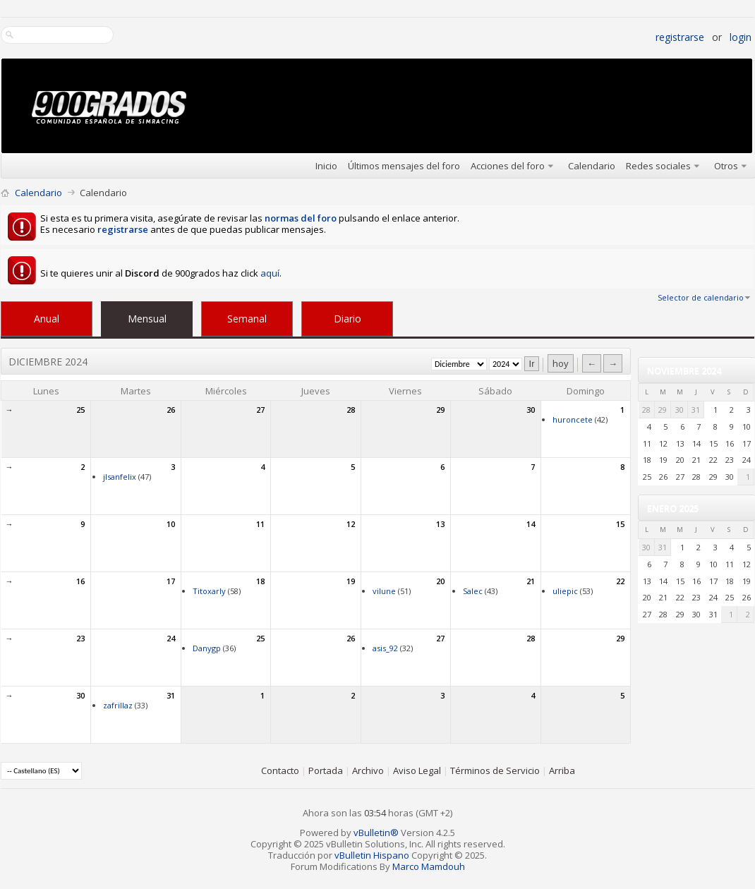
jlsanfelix (119, 476)
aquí (269, 273)
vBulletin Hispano (371, 855)
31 (171, 695)
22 (620, 581)
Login (740, 37)
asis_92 (385, 648)
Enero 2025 (673, 508)
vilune (384, 591)
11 (260, 524)
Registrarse (680, 37)
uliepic (565, 591)
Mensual (147, 318)
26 (171, 409)
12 (350, 524)
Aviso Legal (417, 770)
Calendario (591, 165)
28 (350, 409)
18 (260, 581)
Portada (325, 770)
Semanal (247, 318)
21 (530, 581)
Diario (347, 318)
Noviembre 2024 (684, 370)
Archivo (368, 770)
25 (80, 409)
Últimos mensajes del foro (404, 165)
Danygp (207, 648)
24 (171, 638)
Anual (46, 318)
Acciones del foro (508, 165)
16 (80, 581)
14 (530, 524)
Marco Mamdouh (428, 866)
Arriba (562, 770)
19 (350, 581)
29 (440, 409)
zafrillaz (118, 705)
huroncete (572, 419)
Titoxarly (209, 591)
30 (530, 409)
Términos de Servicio (495, 770)
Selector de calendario (701, 297)
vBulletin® (376, 832)
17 (171, 581)
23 (80, 638)
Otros (726, 165)
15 (620, 524)
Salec (473, 591)
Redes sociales (658, 165)
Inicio (326, 165)
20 (440, 581)
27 (260, 409)
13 (440, 524)
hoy (560, 363)
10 (171, 524)
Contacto (280, 770)
